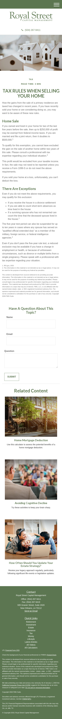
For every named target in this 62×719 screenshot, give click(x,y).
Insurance (31, 630)
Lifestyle (31, 639)
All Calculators (31, 648)
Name (9, 317)
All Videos (30, 645)
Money (31, 636)
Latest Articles (31, 642)
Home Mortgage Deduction (31, 440)
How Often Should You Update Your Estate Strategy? (31, 564)
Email (9, 334)
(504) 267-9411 (30, 30)
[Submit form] (11, 377)
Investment (31, 625)
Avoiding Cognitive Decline (31, 503)
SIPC (29, 699)
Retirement (31, 622)
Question (9, 351)
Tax (31, 633)
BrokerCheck (51, 655)
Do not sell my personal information (37, 687)
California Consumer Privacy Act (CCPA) (16, 685)
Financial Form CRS (12, 650)
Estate (31, 627)
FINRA (24, 699)
